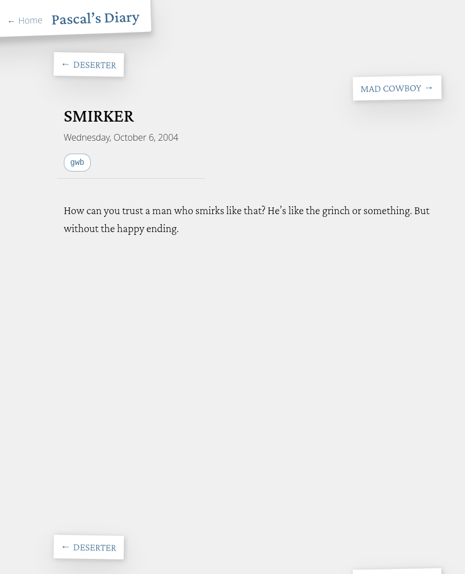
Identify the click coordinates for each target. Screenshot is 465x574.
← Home (25, 20)
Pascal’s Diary (95, 17)
